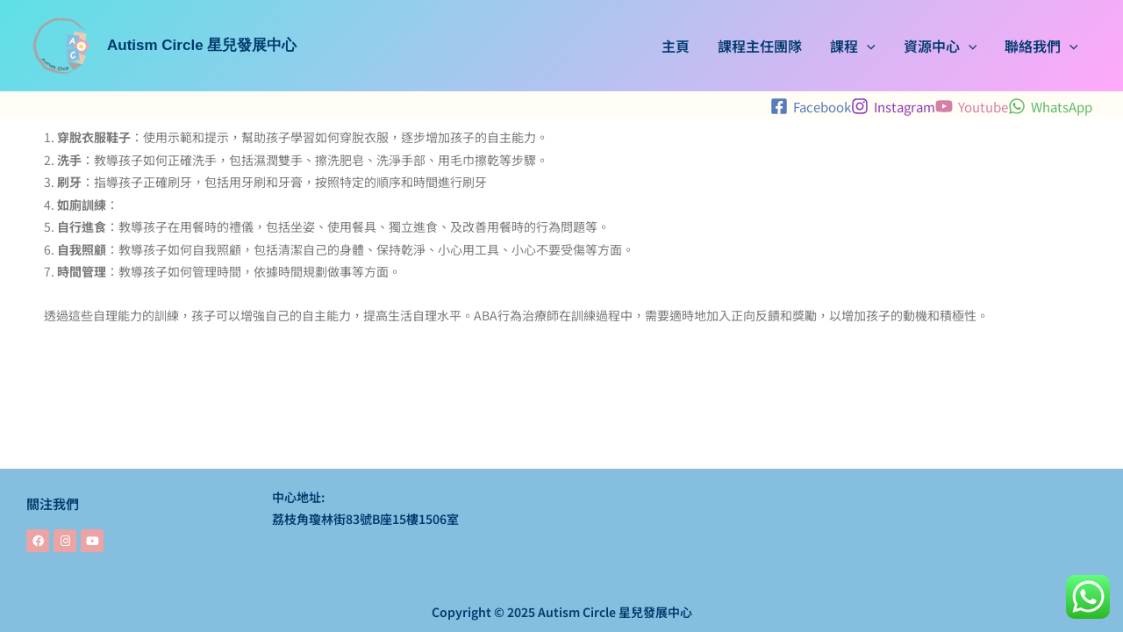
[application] (867, 45)
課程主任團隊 (760, 45)
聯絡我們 (1041, 45)
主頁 (676, 45)
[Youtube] (971, 106)
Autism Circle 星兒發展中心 (202, 45)
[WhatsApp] (1050, 106)
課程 (853, 45)
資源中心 (940, 45)
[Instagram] (893, 106)
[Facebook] (810, 106)
